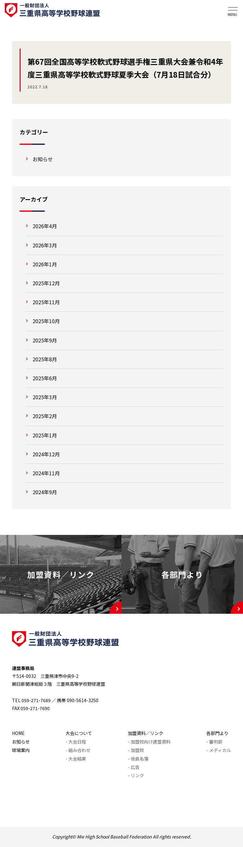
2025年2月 (45, 416)
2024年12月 (46, 454)
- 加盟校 (136, 750)
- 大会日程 (75, 741)
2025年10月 (46, 321)
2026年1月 (45, 264)
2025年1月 (45, 435)
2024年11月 (46, 473)
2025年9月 (45, 340)
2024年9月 (45, 492)
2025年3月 (45, 397)
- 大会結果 (75, 758)
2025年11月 (46, 302)
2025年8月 (45, 359)
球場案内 (21, 750)
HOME (18, 733)
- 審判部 (214, 741)
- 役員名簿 (138, 758)
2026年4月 (45, 226)
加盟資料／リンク (145, 733)
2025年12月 (46, 283)
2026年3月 (45, 245)
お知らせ (43, 159)
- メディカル (218, 750)
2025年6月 (45, 378)
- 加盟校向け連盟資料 (149, 741)
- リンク (136, 775)
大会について (78, 733)
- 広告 (134, 767)
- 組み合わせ (77, 750)
